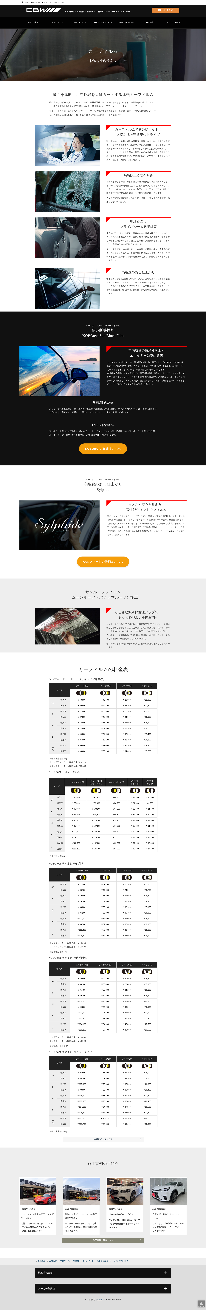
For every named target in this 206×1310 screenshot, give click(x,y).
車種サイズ (90, 12)
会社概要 (70, 12)
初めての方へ (33, 22)
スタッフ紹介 (124, 12)
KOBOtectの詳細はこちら (103, 448)
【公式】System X (119, 1261)
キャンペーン (111, 12)
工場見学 (80, 12)
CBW (99, 1299)
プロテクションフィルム (103, 22)
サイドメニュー (171, 22)
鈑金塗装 (149, 22)
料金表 (100, 12)
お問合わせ (165, 9)
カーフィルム (78, 22)
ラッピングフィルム (126, 22)
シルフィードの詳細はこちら (103, 561)
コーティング (55, 22)
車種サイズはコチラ (103, 1139)
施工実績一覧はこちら (103, 1240)
